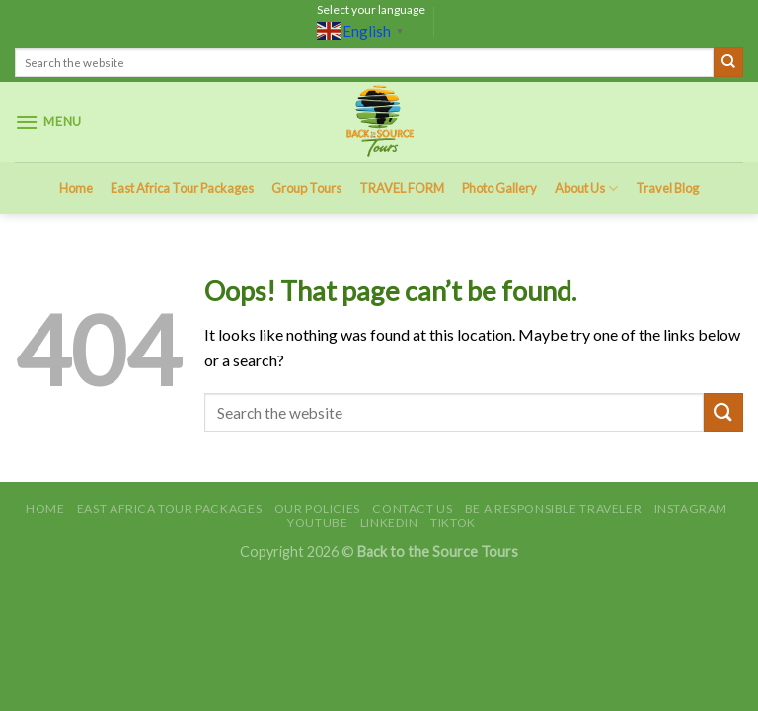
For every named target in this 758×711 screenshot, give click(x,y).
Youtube (317, 522)
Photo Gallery (499, 188)
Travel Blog (667, 188)
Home (76, 188)
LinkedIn (389, 522)
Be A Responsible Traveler (553, 508)
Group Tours (306, 188)
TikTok (453, 522)
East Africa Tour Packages (182, 188)
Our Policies (317, 508)
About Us (586, 188)
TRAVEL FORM (401, 188)
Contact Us (412, 508)
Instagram (691, 508)
